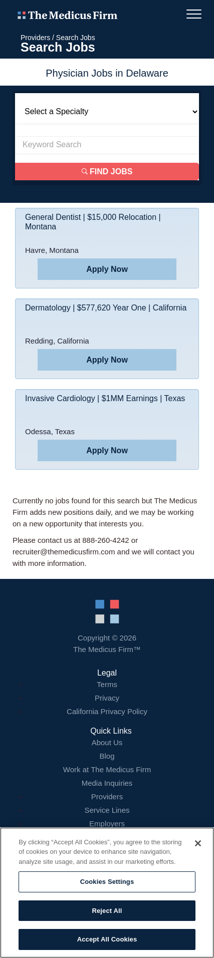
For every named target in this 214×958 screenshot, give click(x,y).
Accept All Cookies (107, 939)
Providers (35, 38)
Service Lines (106, 810)
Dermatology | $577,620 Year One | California (105, 307)
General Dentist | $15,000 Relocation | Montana (93, 222)
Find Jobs (107, 171)
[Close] (198, 843)
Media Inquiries (107, 783)
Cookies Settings (107, 881)
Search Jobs (75, 38)
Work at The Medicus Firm (107, 769)
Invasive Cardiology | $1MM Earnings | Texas (105, 398)
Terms (107, 684)
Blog (106, 756)
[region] (107, 892)
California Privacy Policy (107, 711)
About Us (107, 742)
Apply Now (107, 269)
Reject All (107, 910)
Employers (107, 823)
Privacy (107, 698)
